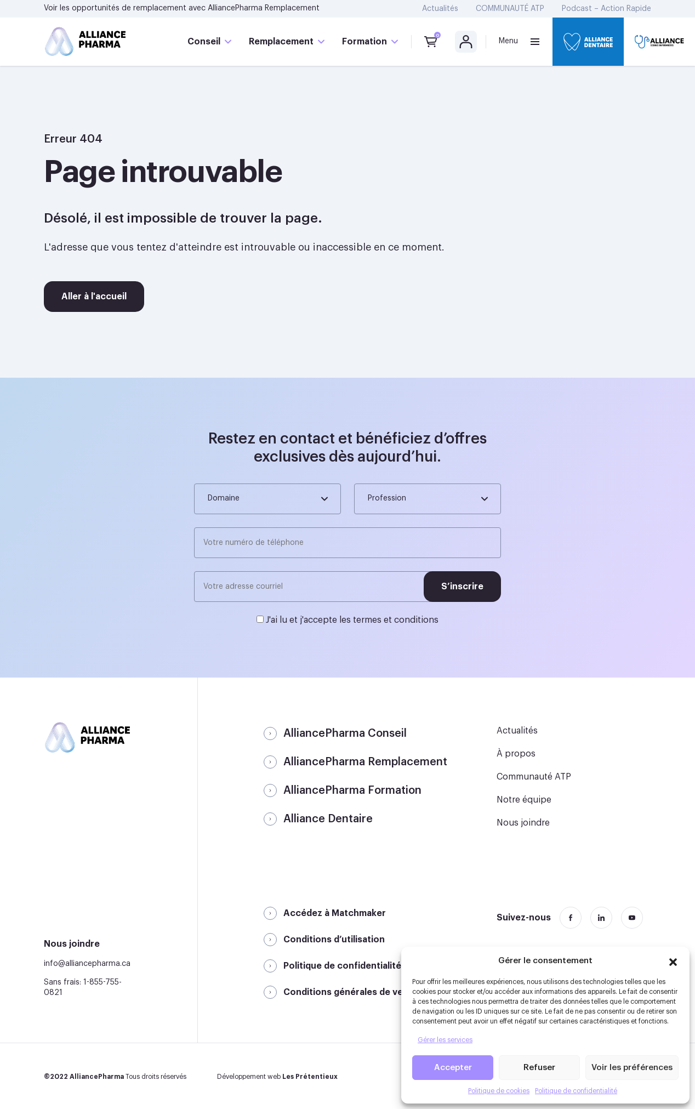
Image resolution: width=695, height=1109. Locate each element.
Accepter (453, 1067)
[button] (673, 960)
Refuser (539, 1067)
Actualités (440, 9)
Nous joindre (523, 822)
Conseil (203, 41)
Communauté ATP (534, 776)
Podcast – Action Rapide (606, 9)
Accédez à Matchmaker (334, 913)
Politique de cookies (498, 1091)
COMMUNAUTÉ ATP (510, 9)
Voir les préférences (632, 1067)
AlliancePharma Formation (352, 790)
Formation (364, 41)
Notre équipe (524, 799)
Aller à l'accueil (94, 296)
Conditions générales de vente (350, 992)
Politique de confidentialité (576, 1091)
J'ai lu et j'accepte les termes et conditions (352, 620)
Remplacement (281, 41)
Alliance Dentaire (328, 819)
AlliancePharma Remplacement (264, 8)
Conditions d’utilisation (334, 939)
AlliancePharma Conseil (345, 733)
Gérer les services (445, 1040)
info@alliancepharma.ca (87, 964)
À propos (516, 753)
